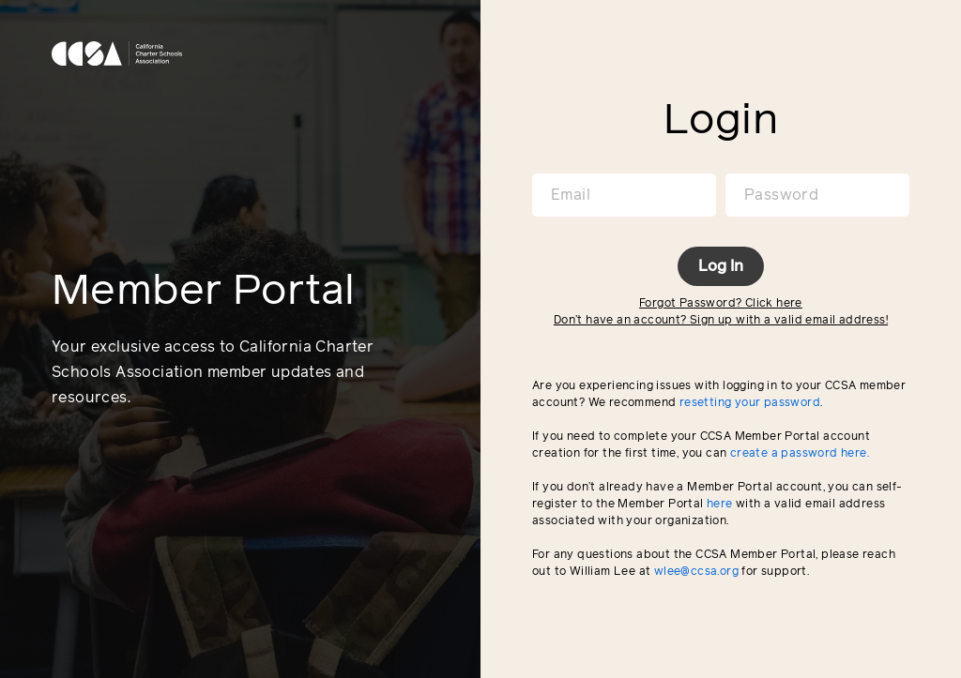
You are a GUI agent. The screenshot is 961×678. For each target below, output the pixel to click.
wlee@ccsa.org (696, 572)
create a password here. (799, 454)
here (720, 504)
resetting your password (749, 403)
